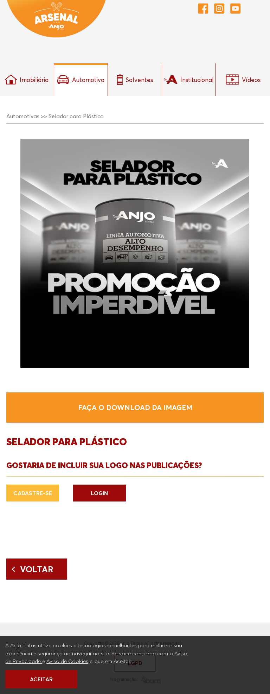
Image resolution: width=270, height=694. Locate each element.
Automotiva (80, 79)
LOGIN (99, 493)
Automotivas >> (26, 116)
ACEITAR (41, 679)
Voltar (36, 569)
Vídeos (243, 79)
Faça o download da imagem (135, 407)
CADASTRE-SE (32, 493)
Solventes (135, 79)
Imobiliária (27, 79)
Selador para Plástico (76, 116)
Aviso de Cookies (67, 661)
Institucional (189, 79)
